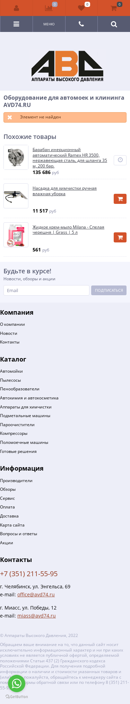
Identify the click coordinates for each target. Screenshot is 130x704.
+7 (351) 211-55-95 (29, 573)
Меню (49, 24)
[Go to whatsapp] (16, 683)
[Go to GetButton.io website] (17, 697)
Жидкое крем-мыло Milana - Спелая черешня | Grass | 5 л (68, 229)
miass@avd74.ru (36, 615)
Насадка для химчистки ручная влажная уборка (65, 190)
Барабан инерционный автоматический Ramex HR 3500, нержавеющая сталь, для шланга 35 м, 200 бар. (70, 157)
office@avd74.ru (36, 594)
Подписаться (109, 290)
